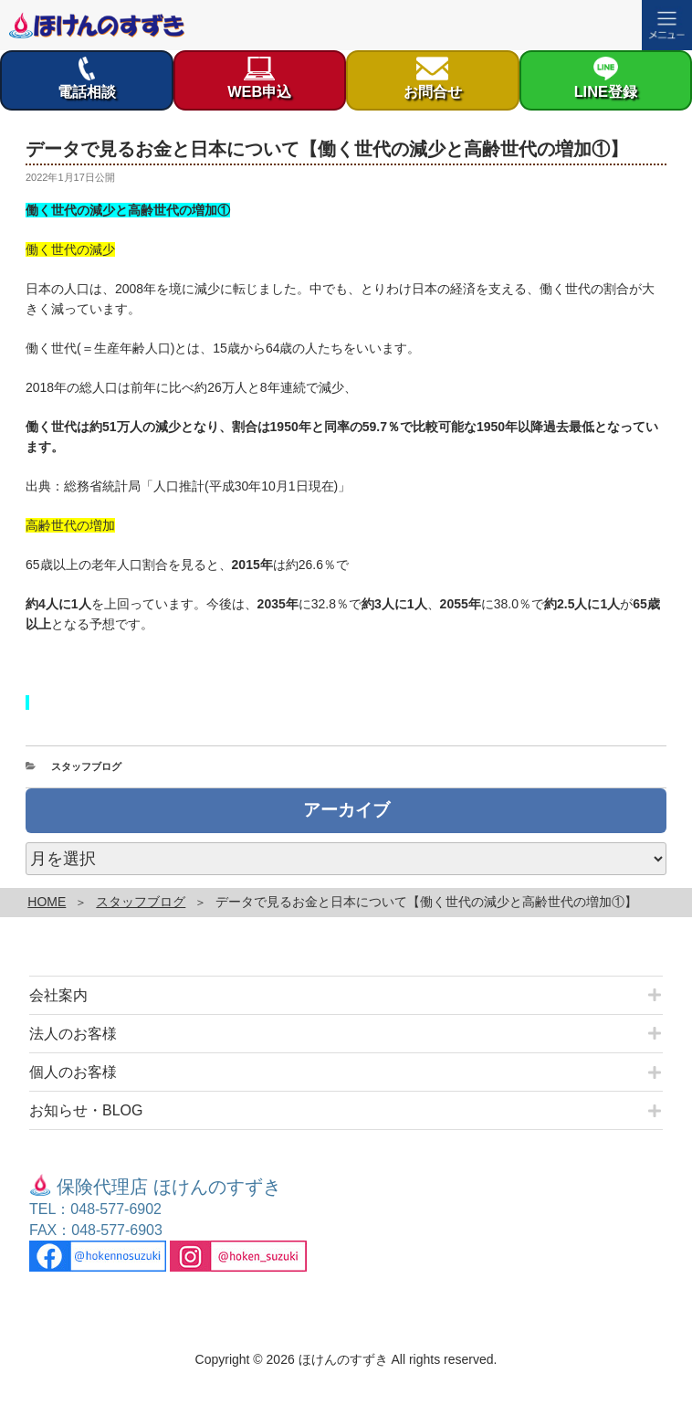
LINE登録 (605, 78)
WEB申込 (259, 78)
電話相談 (87, 78)
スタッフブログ (86, 766)
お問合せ (433, 78)
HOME (46, 901)
